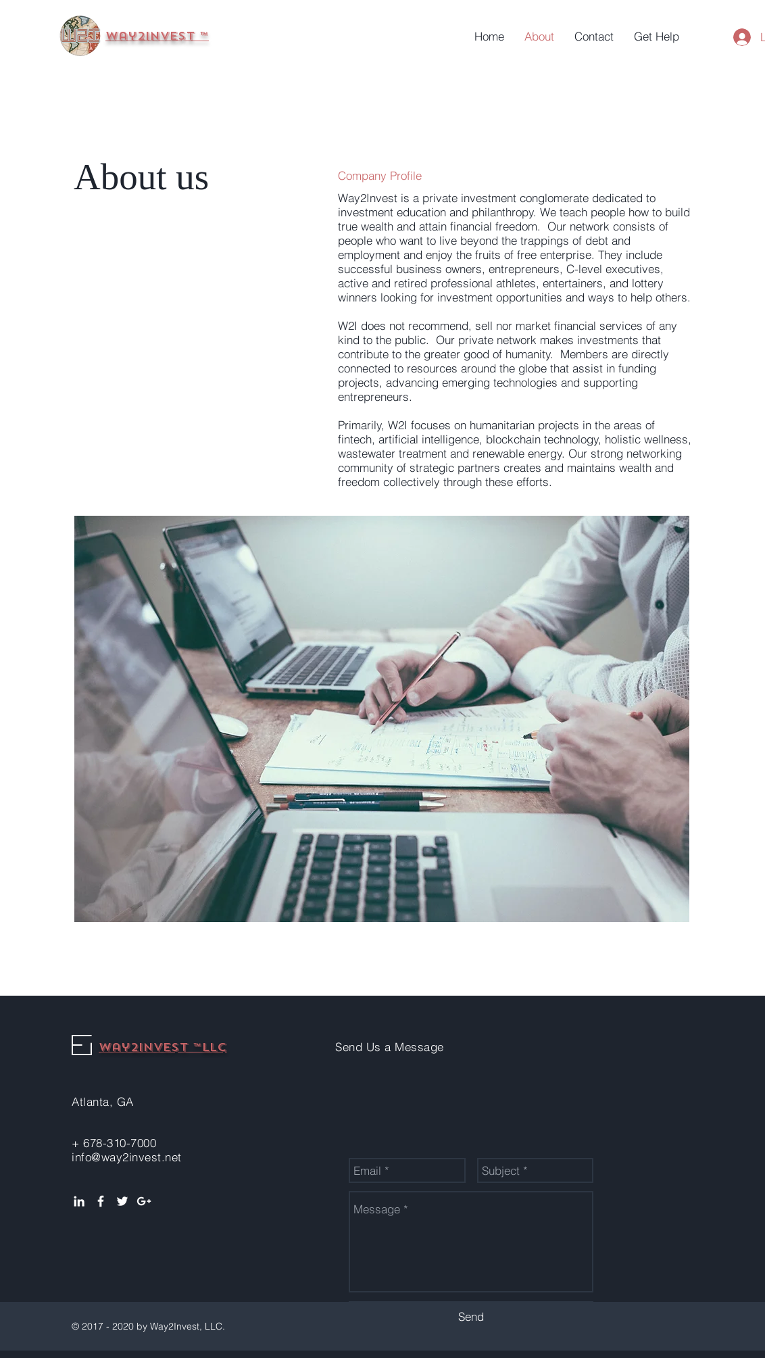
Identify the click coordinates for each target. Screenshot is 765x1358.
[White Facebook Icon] (100, 1201)
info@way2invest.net (127, 1157)
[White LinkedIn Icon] (79, 1201)
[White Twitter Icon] (122, 1201)
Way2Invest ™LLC (163, 1047)
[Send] (471, 1316)
